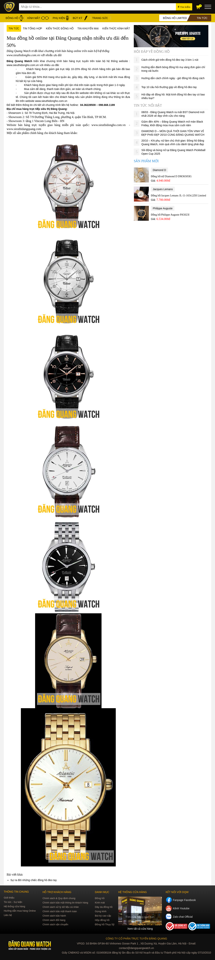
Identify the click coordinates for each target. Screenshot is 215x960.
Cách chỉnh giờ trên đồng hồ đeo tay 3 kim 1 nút (169, 59)
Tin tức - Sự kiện (13, 902)
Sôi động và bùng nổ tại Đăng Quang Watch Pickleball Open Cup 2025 (173, 152)
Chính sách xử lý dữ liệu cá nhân (61, 907)
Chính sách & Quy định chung (59, 898)
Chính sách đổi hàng (54, 920)
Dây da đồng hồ (104, 907)
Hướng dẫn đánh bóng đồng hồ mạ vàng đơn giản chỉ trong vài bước (173, 69)
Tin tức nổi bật (148, 105)
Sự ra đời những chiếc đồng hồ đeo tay (33, 880)
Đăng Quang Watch (19, 61)
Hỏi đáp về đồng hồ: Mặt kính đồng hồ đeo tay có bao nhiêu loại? (173, 96)
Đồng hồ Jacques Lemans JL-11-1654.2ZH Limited (178, 195)
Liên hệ (8, 915)
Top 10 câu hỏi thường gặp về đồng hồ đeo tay (169, 87)
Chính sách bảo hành (54, 915)
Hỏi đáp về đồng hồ (152, 52)
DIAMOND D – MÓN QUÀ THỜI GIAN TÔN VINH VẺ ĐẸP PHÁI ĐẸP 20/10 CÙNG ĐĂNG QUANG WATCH (172, 133)
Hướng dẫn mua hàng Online (20, 910)
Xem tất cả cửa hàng (140, 928)
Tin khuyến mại (88, 28)
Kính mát (100, 902)
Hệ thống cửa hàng (14, 906)
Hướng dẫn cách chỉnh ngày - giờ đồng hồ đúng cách (173, 78)
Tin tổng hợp (32, 28)
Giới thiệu (9, 897)
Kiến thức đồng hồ (60, 28)
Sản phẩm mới (146, 161)
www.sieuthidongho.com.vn (23, 65)
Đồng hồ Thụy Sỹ (104, 924)
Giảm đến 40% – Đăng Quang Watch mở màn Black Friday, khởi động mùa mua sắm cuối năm (172, 123)
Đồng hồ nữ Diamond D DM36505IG (171, 176)
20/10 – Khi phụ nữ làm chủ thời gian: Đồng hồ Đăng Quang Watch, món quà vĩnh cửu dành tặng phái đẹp (172, 142)
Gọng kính (100, 911)
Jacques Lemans (163, 189)
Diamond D (159, 170)
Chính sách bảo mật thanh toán (60, 911)
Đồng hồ (100, 898)
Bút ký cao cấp (103, 915)
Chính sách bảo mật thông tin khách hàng (65, 902)
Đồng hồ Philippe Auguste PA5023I (170, 214)
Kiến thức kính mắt (116, 28)
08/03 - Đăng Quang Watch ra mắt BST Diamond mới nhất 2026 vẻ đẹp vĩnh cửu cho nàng (172, 114)
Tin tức (14, 28)
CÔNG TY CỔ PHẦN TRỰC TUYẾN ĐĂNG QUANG (136, 938)
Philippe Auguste (162, 208)
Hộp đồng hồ (102, 920)
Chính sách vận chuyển (55, 924)
